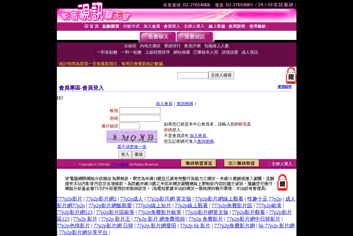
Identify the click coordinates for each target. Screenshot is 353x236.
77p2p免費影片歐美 (159, 212)
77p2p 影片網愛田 (156, 225)
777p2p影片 (69, 199)
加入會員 (164, 103)
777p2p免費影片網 (234, 225)
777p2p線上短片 (153, 205)
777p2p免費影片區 (231, 205)
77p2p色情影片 (73, 225)
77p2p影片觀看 (248, 212)
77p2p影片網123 (75, 212)
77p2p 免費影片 (205, 219)
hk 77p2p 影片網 (277, 225)
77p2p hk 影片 (195, 225)
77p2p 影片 (85, 219)
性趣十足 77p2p (264, 199)
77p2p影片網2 (101, 199)
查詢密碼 (185, 103)
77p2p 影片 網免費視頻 (159, 219)
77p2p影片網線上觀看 (219, 199)
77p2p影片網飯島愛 (110, 205)
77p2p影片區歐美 (115, 212)
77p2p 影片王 (115, 219)
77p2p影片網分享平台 (83, 232)
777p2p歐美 (120, 164)
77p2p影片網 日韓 (113, 225)
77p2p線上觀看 (191, 205)
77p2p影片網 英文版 (169, 199)
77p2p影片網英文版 (206, 212)
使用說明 (285, 86)
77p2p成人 (131, 199)
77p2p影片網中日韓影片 (253, 219)
